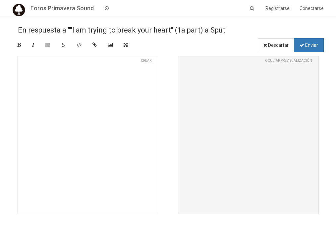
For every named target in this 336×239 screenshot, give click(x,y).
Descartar (276, 45)
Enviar (309, 45)
